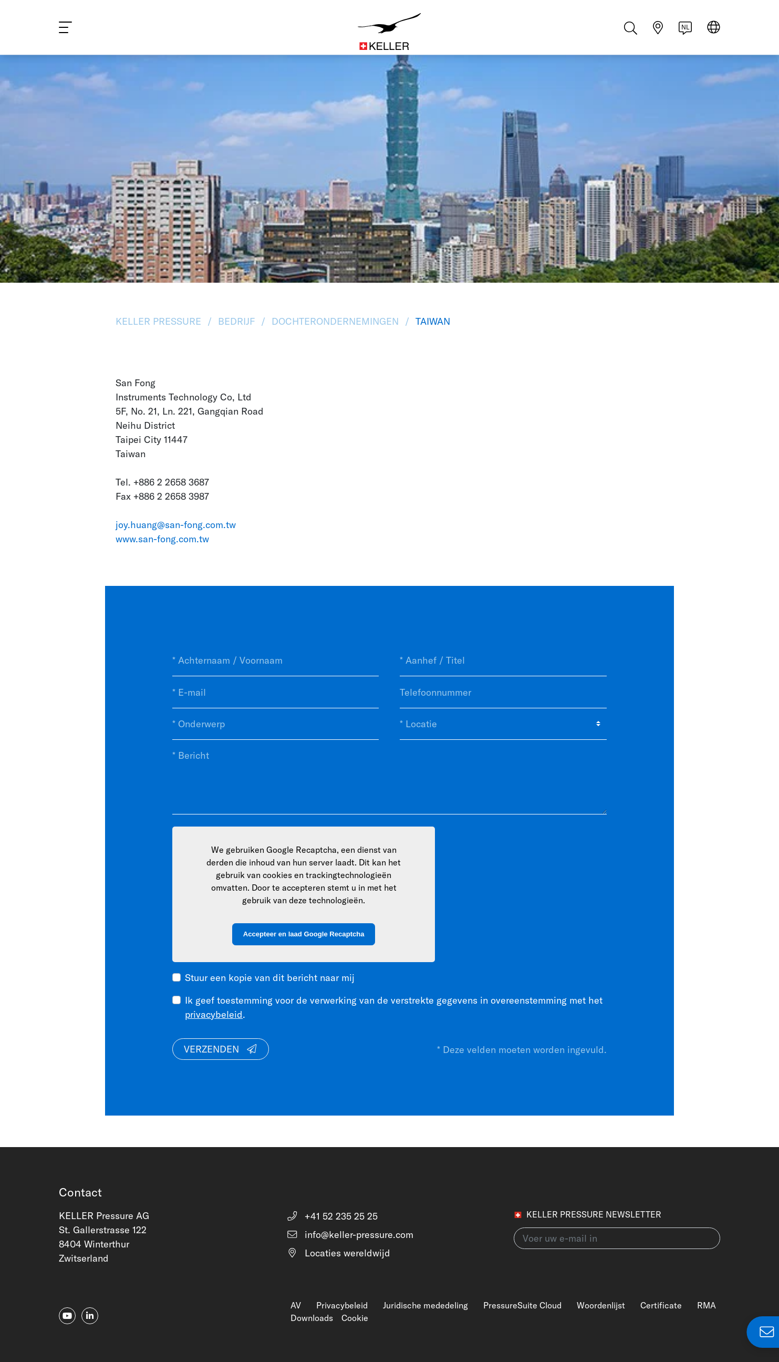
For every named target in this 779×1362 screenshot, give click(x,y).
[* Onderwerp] (275, 724)
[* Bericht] (389, 777)
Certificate (661, 1305)
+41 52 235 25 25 (332, 1216)
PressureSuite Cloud (522, 1305)
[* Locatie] (503, 724)
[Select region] (713, 32)
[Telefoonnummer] (503, 692)
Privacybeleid (342, 1305)
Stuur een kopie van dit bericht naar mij (270, 978)
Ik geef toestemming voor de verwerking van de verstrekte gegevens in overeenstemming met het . (394, 1007)
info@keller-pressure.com (350, 1235)
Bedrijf (236, 321)
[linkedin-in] (89, 1315)
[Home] (389, 32)
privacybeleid (214, 1014)
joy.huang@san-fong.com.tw (176, 525)
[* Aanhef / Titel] (503, 660)
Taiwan (431, 321)
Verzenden (221, 1049)
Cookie (354, 1318)
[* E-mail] (275, 692)
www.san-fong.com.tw (162, 539)
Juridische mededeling (425, 1305)
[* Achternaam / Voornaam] (275, 660)
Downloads (311, 1318)
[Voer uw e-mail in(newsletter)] (617, 1238)
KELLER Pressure (160, 321)
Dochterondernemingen (335, 321)
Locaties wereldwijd (338, 1253)
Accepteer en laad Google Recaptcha (304, 934)
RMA (706, 1305)
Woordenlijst (601, 1305)
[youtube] (67, 1315)
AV (295, 1305)
